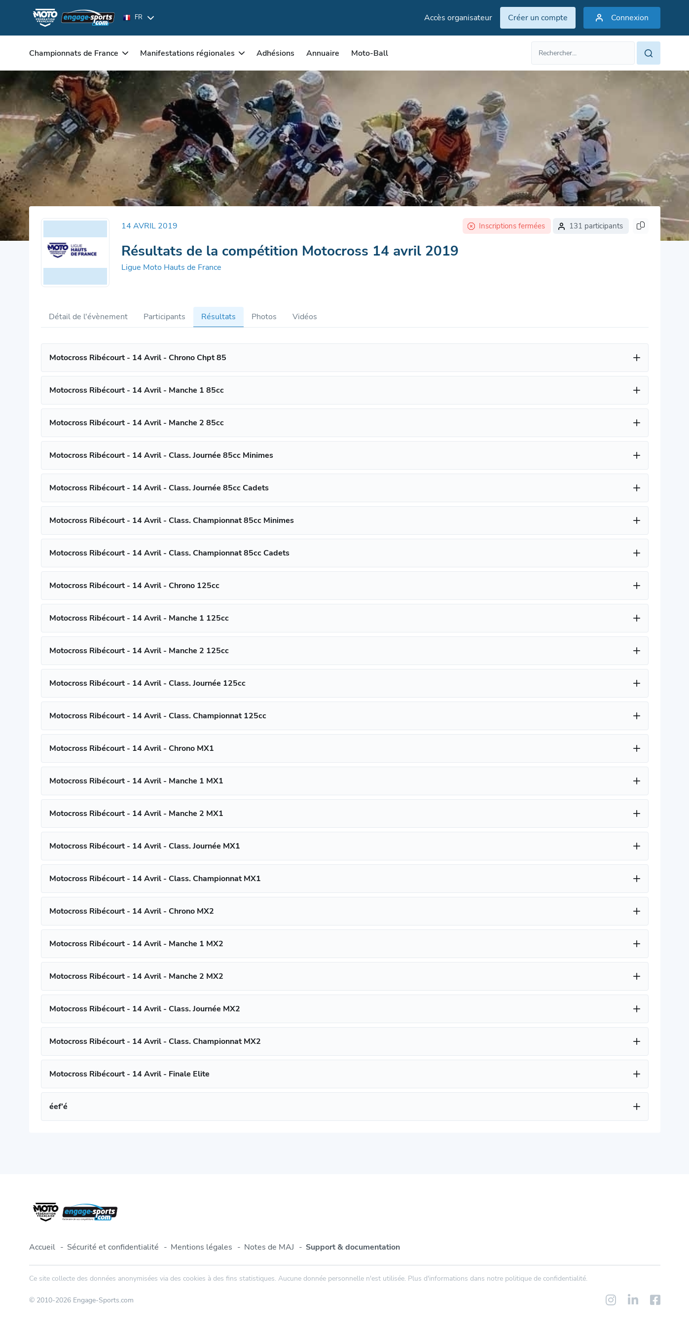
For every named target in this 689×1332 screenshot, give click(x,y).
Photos (264, 316)
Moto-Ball (369, 53)
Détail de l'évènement (88, 316)
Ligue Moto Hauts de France (171, 267)
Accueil (42, 1247)
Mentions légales (201, 1247)
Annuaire (322, 53)
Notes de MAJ (269, 1247)
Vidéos (304, 316)
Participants (164, 316)
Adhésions (275, 53)
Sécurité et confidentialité (113, 1247)
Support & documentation (353, 1247)
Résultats (218, 316)
